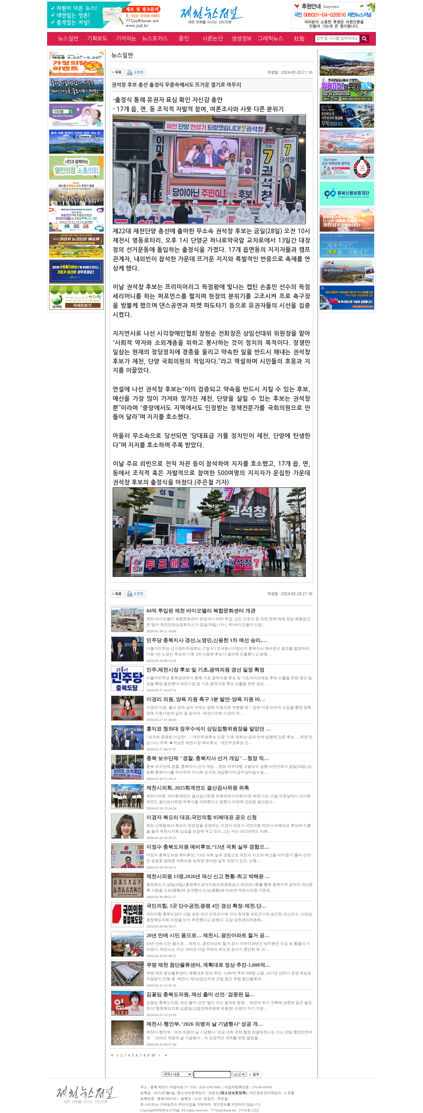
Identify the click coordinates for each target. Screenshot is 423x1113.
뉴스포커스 (155, 38)
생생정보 (241, 38)
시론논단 (213, 38)
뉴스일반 (68, 38)
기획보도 (97, 38)
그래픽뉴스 (270, 38)
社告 (299, 38)
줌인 (184, 38)
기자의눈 (126, 38)
